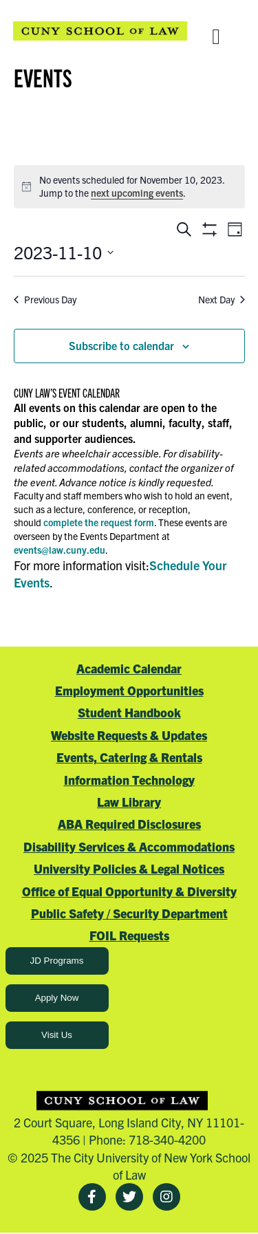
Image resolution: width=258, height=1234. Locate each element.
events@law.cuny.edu (59, 549)
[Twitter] (129, 1197)
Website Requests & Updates (129, 735)
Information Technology (129, 780)
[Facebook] (92, 1197)
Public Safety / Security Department (129, 913)
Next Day (221, 299)
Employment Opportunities (129, 690)
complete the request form (98, 522)
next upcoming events (137, 192)
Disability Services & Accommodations (129, 846)
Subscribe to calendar (121, 345)
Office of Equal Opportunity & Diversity (129, 891)
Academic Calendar (129, 668)
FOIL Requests (129, 935)
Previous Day (45, 299)
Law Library (129, 802)
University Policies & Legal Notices (129, 868)
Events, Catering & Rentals (129, 757)
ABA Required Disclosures (129, 824)
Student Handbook (129, 712)
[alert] (129, 186)
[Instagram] (166, 1197)
